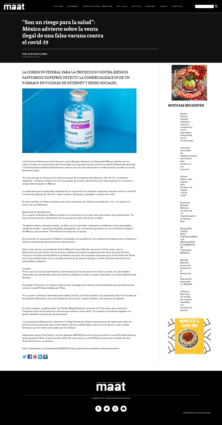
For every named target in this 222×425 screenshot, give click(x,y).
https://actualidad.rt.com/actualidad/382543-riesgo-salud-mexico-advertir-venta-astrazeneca (70, 348)
